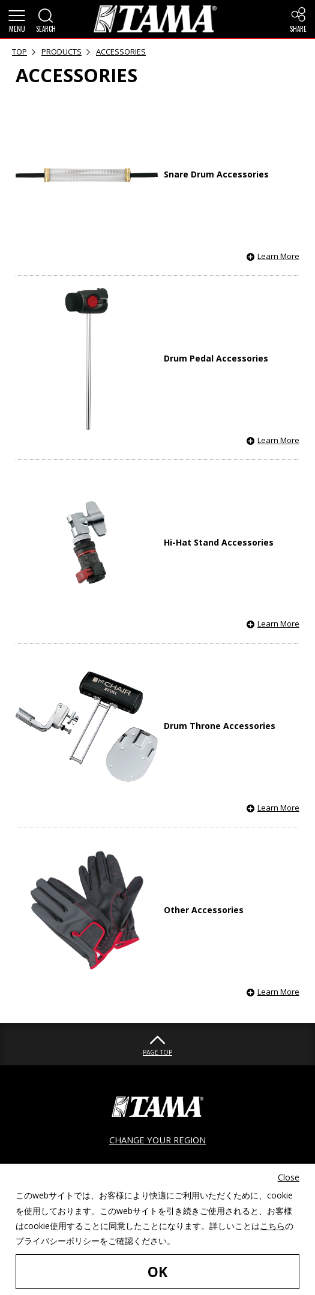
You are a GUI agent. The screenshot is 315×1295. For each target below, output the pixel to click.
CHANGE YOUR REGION (157, 1140)
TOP (19, 51)
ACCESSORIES (121, 51)
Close (288, 1177)
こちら (272, 1225)
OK (157, 1271)
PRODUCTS (61, 51)
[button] (17, 19)
